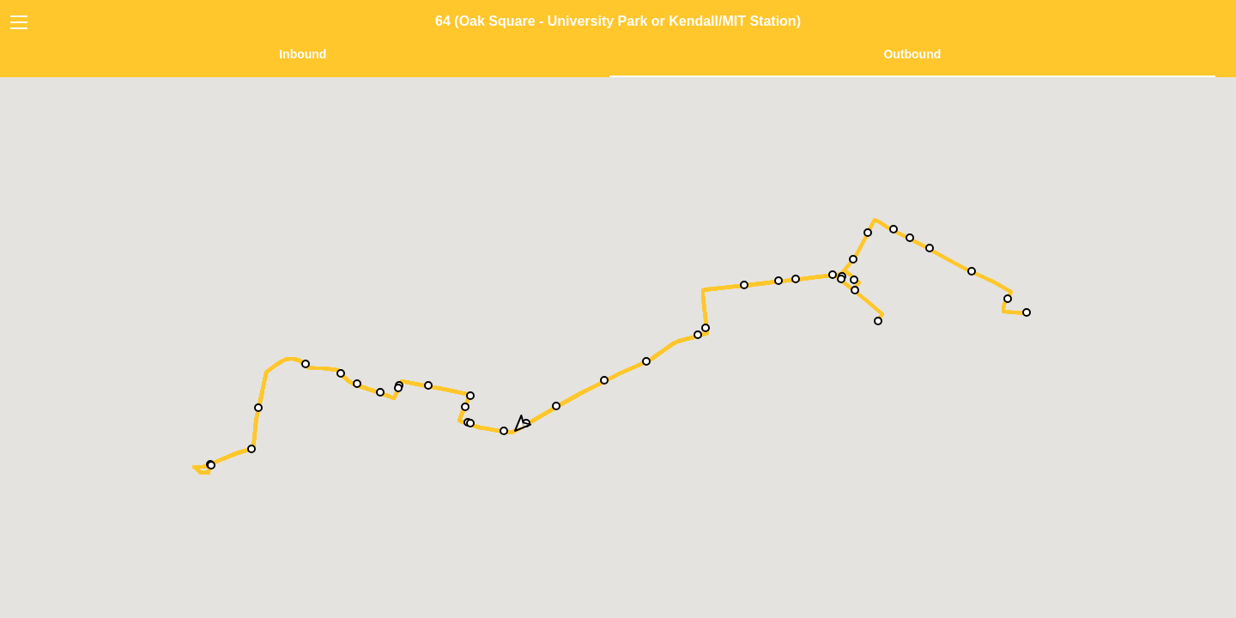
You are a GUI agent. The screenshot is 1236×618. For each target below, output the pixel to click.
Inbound (302, 54)
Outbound (912, 54)
